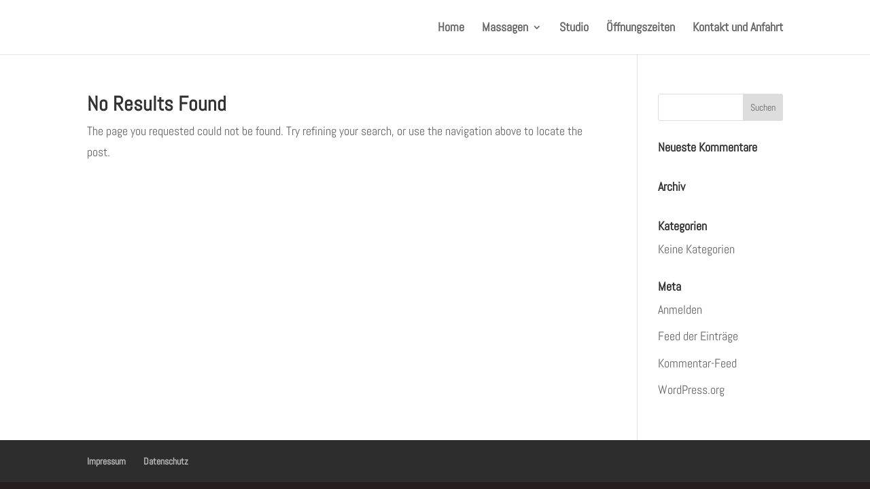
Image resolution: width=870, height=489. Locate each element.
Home (451, 28)
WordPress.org (691, 389)
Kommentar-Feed (697, 363)
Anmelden (680, 309)
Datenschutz (165, 461)
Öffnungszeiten (640, 28)
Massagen (505, 28)
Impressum (106, 461)
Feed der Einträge (698, 336)
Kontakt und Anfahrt (738, 28)
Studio (574, 28)
